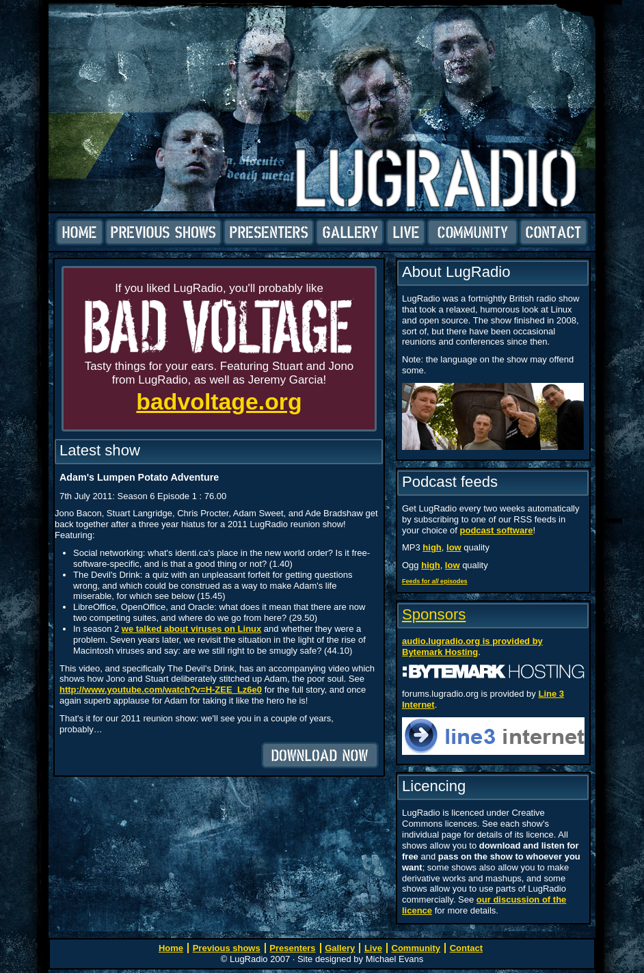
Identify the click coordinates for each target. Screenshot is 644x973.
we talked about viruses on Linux (191, 629)
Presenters (268, 232)
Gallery (350, 232)
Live (406, 232)
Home (79, 232)
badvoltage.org (218, 401)
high (431, 547)
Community (472, 232)
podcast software (496, 530)
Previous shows (163, 232)
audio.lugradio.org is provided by (472, 641)
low (453, 547)
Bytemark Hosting (440, 652)
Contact (553, 232)
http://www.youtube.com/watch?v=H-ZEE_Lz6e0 (160, 689)
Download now (320, 755)
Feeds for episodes (435, 581)
